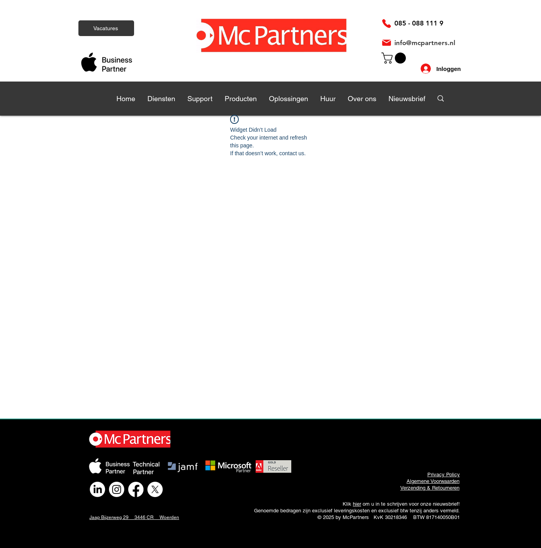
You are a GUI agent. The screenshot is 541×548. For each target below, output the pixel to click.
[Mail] (386, 43)
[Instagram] (116, 489)
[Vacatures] (106, 28)
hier (357, 504)
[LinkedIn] (97, 489)
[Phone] (386, 23)
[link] (394, 58)
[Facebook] (135, 489)
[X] (155, 489)
